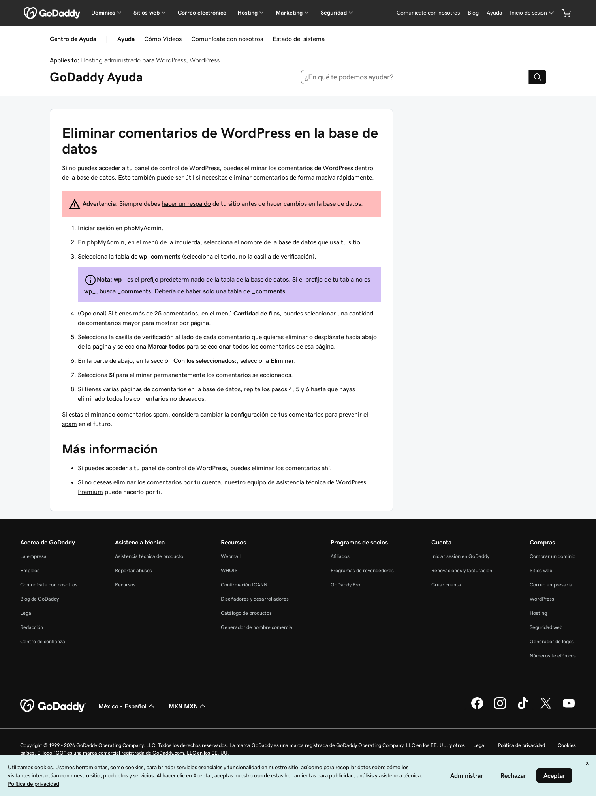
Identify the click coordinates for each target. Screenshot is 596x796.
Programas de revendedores (362, 570)
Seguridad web (546, 627)
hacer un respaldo (186, 203)
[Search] (537, 77)
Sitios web (541, 570)
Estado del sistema (299, 39)
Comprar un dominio (552, 556)
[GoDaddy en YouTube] (569, 708)
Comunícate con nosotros (227, 39)
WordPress (205, 60)
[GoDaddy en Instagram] (500, 708)
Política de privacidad (521, 745)
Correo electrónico (202, 12)
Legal (26, 613)
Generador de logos (552, 641)
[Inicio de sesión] (532, 13)
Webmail (231, 556)
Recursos (125, 584)
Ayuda (126, 39)
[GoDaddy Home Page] (53, 706)
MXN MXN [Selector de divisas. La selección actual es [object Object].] (188, 706)
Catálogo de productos (246, 613)
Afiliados (340, 556)
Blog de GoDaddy (39, 598)
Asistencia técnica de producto (149, 556)
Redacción (31, 627)
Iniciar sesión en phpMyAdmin (120, 228)
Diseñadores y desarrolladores (255, 598)
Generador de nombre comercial (257, 627)
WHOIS (229, 570)
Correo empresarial (551, 584)
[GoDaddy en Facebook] (477, 708)
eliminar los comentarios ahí (291, 468)
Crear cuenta (446, 584)
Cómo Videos (163, 39)
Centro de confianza (42, 641)
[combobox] (415, 77)
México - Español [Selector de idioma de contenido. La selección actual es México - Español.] (127, 706)
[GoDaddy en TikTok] (523, 708)
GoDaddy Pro (345, 584)
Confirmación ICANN (244, 584)
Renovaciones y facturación (461, 570)
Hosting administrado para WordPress (133, 60)
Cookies (567, 745)
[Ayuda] (494, 13)
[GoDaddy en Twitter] (546, 708)
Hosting (538, 613)
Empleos (29, 570)
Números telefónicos (553, 655)
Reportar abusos (133, 570)
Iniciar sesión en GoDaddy (460, 556)
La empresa (33, 556)
